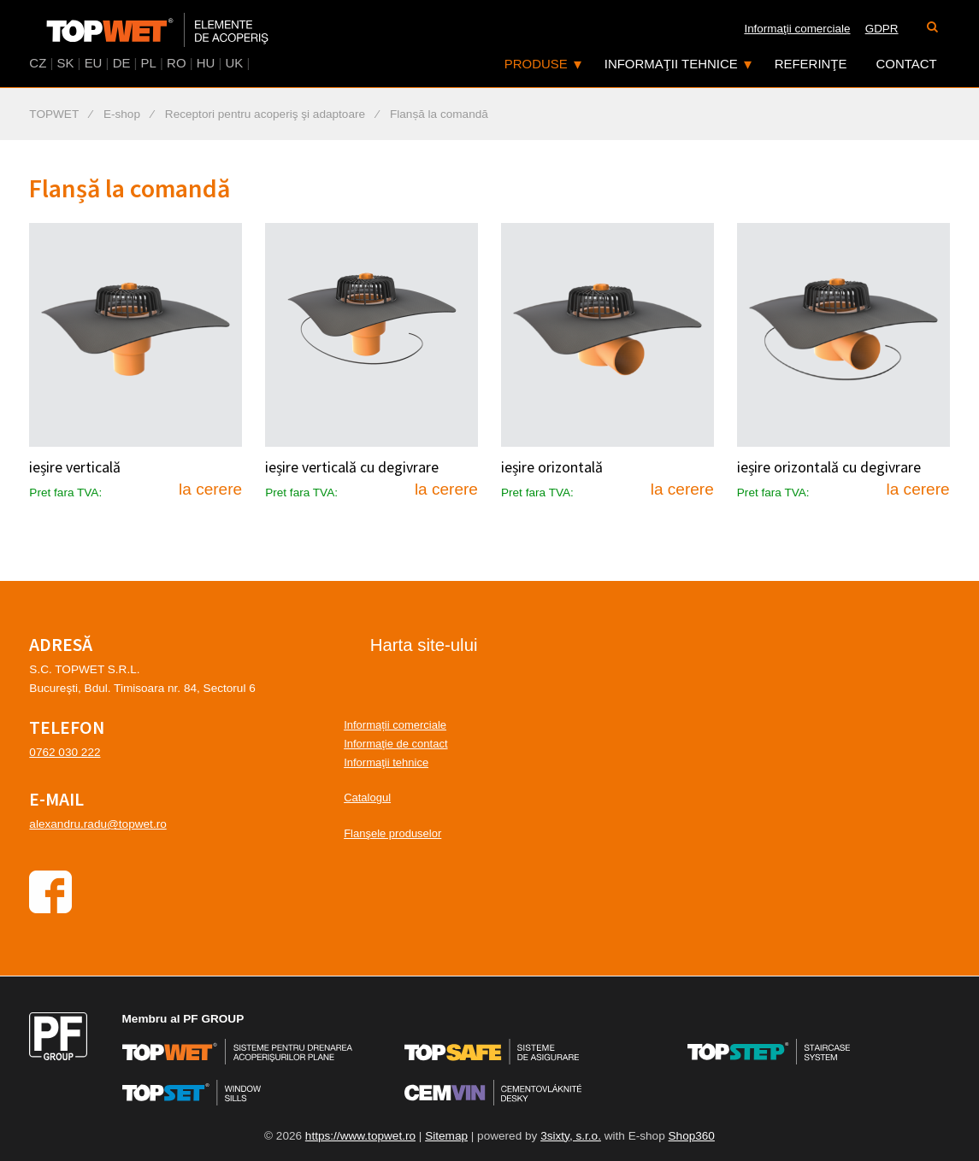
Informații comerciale (395, 724)
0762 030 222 (64, 752)
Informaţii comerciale (797, 28)
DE (122, 63)
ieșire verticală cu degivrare (352, 467)
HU (206, 63)
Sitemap (446, 1135)
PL (148, 63)
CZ (37, 63)
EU (94, 63)
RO (176, 63)
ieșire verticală (75, 467)
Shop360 (692, 1135)
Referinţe (811, 63)
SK (65, 63)
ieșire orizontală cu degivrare (829, 467)
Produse (536, 63)
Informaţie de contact (395, 743)
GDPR (882, 28)
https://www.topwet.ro (360, 1135)
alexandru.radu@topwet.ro (97, 824)
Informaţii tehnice (671, 63)
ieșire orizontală (552, 467)
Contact (906, 63)
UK (235, 63)
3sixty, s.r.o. (570, 1135)
